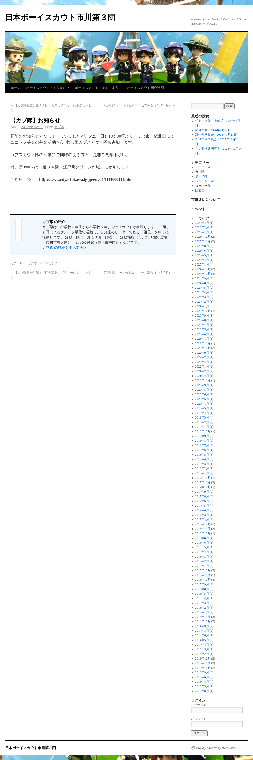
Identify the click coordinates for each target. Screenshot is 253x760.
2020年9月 (202, 385)
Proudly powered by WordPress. (216, 748)
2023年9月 (202, 315)
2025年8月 (202, 246)
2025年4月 (202, 260)
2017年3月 (202, 515)
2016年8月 (202, 538)
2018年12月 (203, 431)
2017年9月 (202, 491)
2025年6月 (202, 250)
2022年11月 (203, 343)
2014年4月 (202, 644)
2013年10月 (203, 668)
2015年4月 (202, 598)
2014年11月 (203, 617)
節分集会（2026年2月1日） (213, 130)
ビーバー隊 (203, 167)
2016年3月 (202, 556)
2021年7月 (202, 371)
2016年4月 (202, 552)
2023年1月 (202, 338)
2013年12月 (203, 658)
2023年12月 (203, 311)
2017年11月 (203, 482)
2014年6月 (202, 635)
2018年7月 (202, 445)
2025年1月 (202, 264)
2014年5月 (202, 640)
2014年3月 (202, 649)
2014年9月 (202, 626)
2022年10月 (203, 348)
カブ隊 (59, 127)
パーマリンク (48, 263)
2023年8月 (202, 320)
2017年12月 (203, 478)
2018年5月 (202, 454)
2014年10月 (203, 621)
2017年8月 (202, 496)
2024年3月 (202, 297)
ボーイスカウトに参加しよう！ (98, 88)
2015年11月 (203, 575)
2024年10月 (203, 274)
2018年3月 (202, 464)
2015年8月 (202, 589)
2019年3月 (202, 417)
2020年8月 (202, 389)
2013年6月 (202, 677)
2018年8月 (202, 440)
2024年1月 (202, 306)
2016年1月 (202, 566)
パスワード (199, 719)
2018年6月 (202, 450)
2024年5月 (202, 287)
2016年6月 (202, 542)
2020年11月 (203, 380)
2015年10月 (203, 580)
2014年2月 (202, 654)
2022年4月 (202, 362)
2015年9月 (202, 584)
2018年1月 (202, 473)
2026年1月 (202, 232)
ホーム (16, 88)
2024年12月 (203, 269)
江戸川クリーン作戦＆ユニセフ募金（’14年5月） (140, 105)
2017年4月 (202, 510)
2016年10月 (203, 533)
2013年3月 (202, 686)
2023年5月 (202, 329)
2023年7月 (202, 325)
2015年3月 (202, 603)
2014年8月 (202, 631)
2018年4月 (202, 459)
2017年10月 (203, 487)
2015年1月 (202, 612)
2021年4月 (202, 376)
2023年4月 (202, 334)
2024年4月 (202, 292)
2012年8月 (202, 691)
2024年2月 (202, 301)
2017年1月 (202, 519)
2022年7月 (202, 357)
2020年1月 (202, 403)
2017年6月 (202, 501)
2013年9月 (202, 672)
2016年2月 (202, 561)
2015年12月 (203, 570)
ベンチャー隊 (204, 181)
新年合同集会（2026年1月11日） (217, 134)
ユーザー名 (199, 705)
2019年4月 (202, 413)
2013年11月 (203, 663)
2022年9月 (202, 352)
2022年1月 (202, 366)
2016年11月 (203, 529)
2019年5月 (202, 408)
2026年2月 (202, 227)
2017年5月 (202, 505)
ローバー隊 (203, 185)
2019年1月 (202, 427)
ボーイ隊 (201, 176)
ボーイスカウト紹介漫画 (145, 88)
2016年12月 (203, 524)
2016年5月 (202, 547)
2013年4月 (202, 682)
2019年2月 (202, 422)
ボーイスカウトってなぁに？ (48, 88)
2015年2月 (202, 607)
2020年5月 (202, 399)
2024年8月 (202, 283)
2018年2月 (202, 468)
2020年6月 (202, 394)
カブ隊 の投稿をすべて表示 (66, 248)
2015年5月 (202, 593)
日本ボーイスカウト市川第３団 (60, 17)
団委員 (199, 190)
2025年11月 (203, 241)
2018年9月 (202, 436)
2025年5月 (202, 255)
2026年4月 (202, 223)
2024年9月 (202, 278)
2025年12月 (203, 236)
